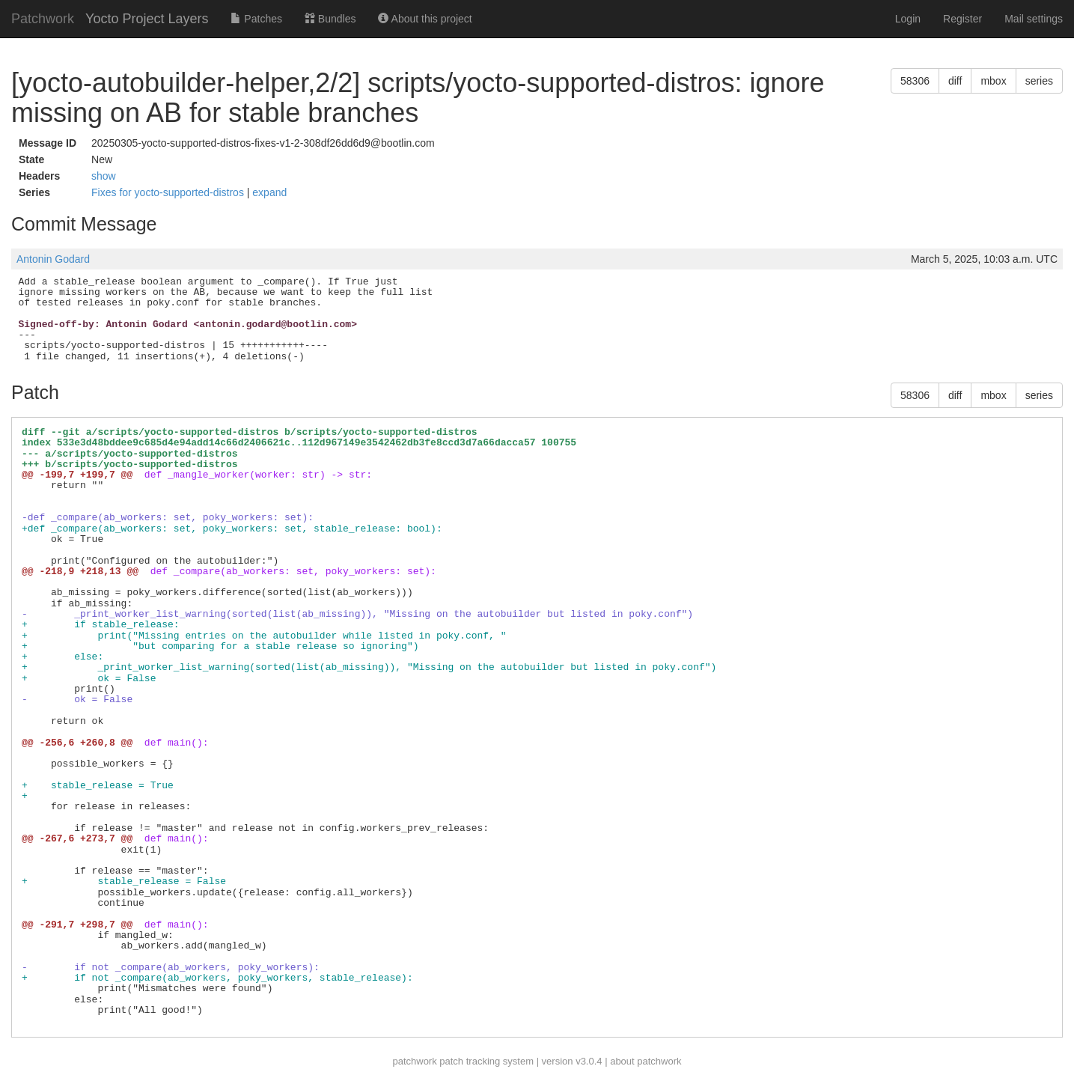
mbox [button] (993, 81)
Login (908, 19)
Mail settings (1033, 19)
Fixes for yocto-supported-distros (169, 192)
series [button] (1039, 81)
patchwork (414, 1061)
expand (269, 192)
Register (962, 19)
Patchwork (42, 18)
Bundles (330, 19)
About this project (425, 19)
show (103, 176)
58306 (915, 81)
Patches (256, 19)
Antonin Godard (53, 259)
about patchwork (645, 1061)
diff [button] (955, 81)
